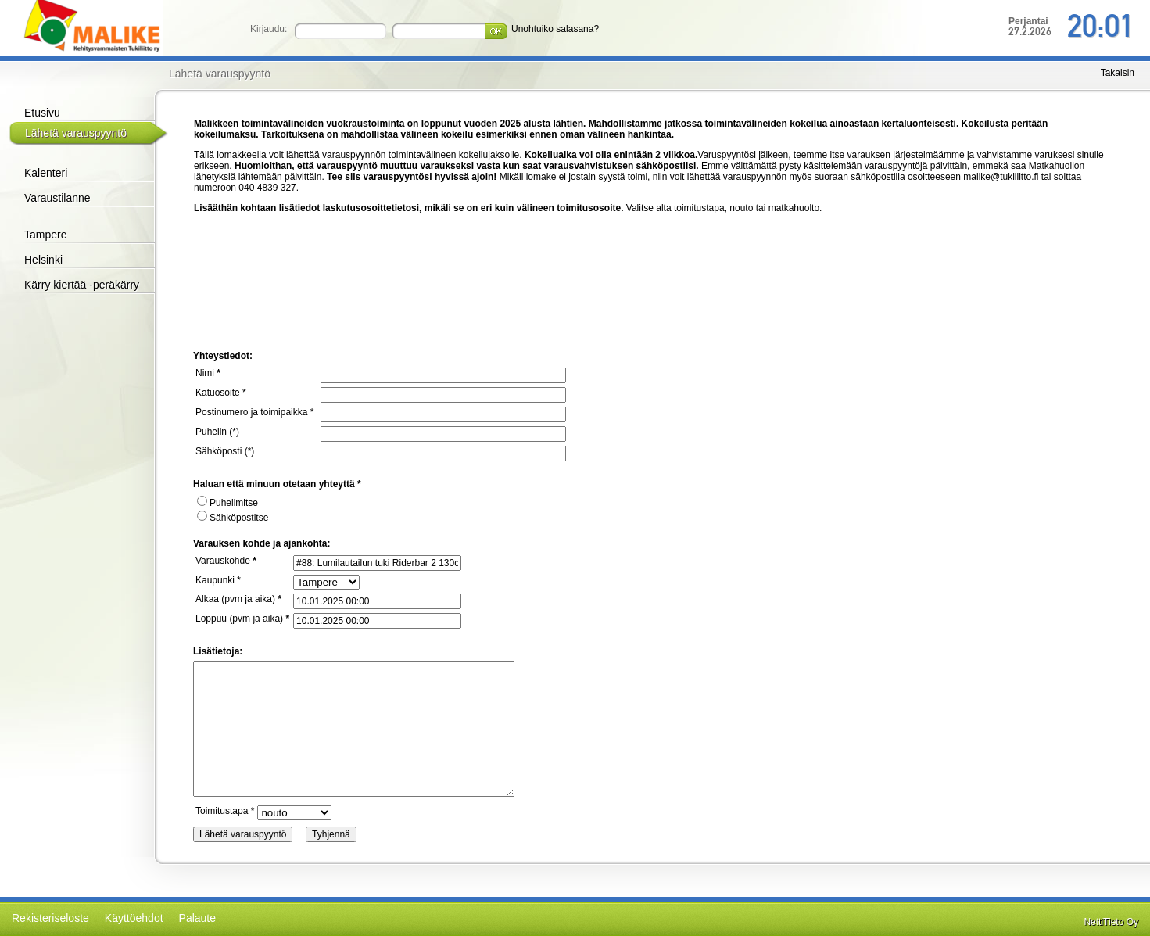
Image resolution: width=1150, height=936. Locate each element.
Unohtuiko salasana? (555, 28)
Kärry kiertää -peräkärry (81, 284)
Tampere (45, 234)
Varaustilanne (57, 198)
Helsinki (43, 259)
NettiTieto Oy (1111, 921)
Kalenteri (45, 173)
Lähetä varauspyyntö (76, 133)
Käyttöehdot (134, 918)
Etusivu (42, 112)
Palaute (197, 918)
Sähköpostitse (232, 517)
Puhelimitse (227, 502)
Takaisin (1117, 72)
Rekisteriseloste (50, 918)
